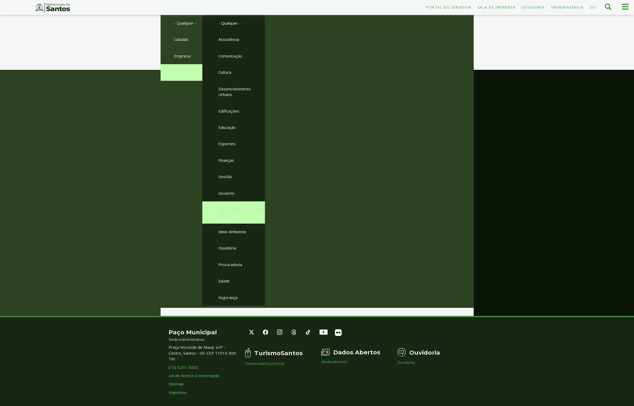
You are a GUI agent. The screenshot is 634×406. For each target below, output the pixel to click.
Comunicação (230, 56)
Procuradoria (230, 264)
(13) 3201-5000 (183, 367)
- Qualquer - (185, 23)
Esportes (227, 143)
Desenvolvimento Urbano (234, 91)
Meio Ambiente (232, 231)
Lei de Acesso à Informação (194, 375)
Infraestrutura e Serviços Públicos (241, 212)
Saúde (224, 281)
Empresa (182, 56)
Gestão (225, 176)
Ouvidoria (533, 7)
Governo (226, 193)
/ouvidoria (406, 362)
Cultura (224, 72)
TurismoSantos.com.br (265, 363)
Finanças (226, 160)
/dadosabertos (334, 361)
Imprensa (177, 392)
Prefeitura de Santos (53, 7)
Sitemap (176, 383)
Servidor (181, 72)
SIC (593, 7)
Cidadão (181, 39)
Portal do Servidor (448, 7)
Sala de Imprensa (496, 7)
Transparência (567, 7)
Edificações (228, 111)
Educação (227, 127)
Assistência (228, 39)
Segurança (227, 297)
